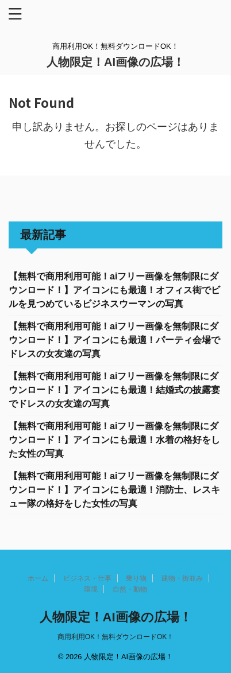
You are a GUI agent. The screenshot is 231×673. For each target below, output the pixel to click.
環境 (91, 589)
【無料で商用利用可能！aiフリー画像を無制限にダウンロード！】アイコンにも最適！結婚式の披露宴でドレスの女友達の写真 (114, 390)
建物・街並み (182, 578)
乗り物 (136, 578)
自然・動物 (130, 589)
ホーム (38, 578)
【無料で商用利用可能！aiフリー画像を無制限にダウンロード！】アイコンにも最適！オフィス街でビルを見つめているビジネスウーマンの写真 (114, 290)
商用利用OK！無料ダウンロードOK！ (115, 637)
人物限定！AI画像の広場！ (115, 62)
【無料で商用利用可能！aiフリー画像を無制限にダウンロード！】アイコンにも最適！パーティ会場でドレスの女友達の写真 (114, 340)
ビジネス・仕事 (87, 578)
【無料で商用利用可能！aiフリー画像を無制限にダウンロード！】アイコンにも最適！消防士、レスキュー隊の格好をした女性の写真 (114, 489)
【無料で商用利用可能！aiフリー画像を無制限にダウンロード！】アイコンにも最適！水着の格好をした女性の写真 (114, 439)
